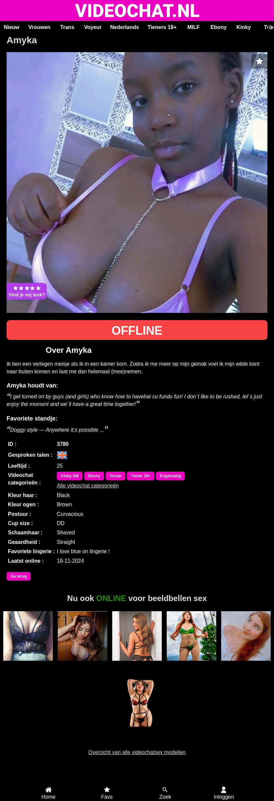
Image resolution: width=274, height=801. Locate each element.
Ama (28, 664)
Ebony (219, 27)
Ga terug (19, 576)
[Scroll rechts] (270, 27)
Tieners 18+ (162, 27)
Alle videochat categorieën (88, 485)
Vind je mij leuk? (27, 291)
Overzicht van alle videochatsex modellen (137, 752)
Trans (67, 27)
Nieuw (11, 27)
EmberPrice (191, 664)
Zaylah (245, 664)
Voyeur (93, 27)
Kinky (243, 27)
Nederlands (124, 27)
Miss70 (137, 664)
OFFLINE (137, 330)
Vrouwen (39, 27)
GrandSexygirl (82, 664)
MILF (193, 27)
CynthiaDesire (137, 730)
